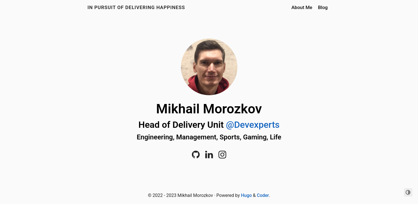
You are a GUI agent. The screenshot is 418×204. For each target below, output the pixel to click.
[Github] (196, 156)
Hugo (246, 195)
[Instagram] (222, 156)
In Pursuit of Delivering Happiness (136, 7)
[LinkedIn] (209, 156)
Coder (263, 195)
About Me (301, 7)
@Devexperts (253, 124)
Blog (323, 7)
